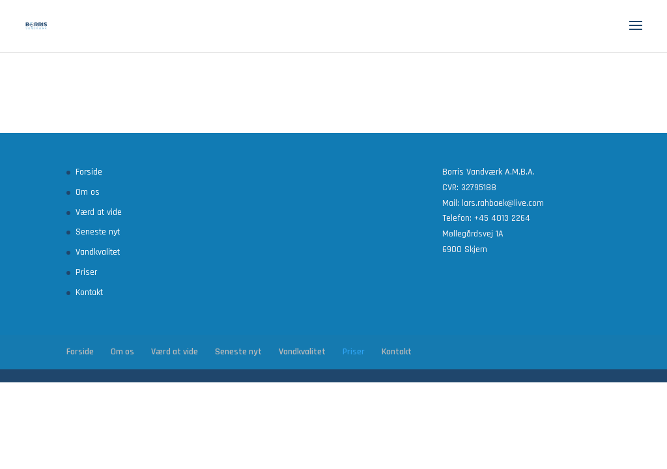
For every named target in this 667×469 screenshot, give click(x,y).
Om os (88, 192)
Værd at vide (99, 212)
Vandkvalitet (98, 252)
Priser (86, 272)
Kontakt (89, 292)
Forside (89, 172)
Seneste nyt (98, 232)
